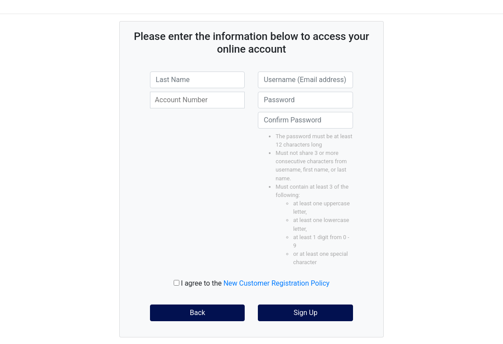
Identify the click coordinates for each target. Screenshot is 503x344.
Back (197, 312)
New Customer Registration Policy (276, 283)
